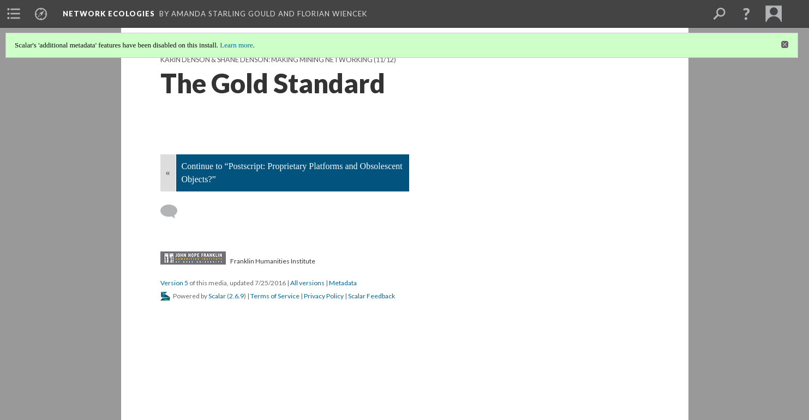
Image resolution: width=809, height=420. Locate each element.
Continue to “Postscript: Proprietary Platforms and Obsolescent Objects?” (292, 172)
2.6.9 (236, 296)
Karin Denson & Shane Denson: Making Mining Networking (266, 60)
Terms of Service (274, 296)
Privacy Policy (324, 296)
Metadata (343, 283)
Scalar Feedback (371, 296)
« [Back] (168, 172)
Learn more (236, 45)
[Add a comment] (173, 212)
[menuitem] (13, 13)
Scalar (217, 296)
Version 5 (174, 283)
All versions (307, 283)
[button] (746, 13)
